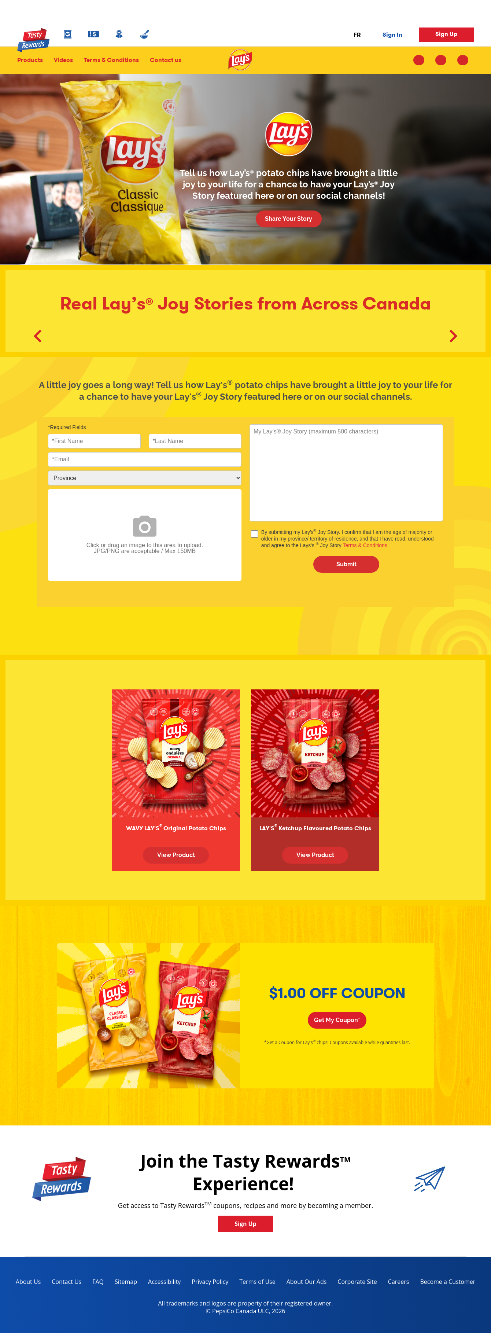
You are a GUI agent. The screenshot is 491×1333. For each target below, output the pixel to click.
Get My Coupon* (337, 1020)
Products (30, 60)
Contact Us (66, 1282)
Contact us (162, 60)
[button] (37, 337)
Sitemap (126, 1282)
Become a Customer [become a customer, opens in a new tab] (444, 1283)
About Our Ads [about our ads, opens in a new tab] (304, 1283)
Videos (63, 60)
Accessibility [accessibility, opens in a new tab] (162, 1283)
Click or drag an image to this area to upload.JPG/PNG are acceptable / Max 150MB (144, 535)
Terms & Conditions (111, 60)
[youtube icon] (463, 60)
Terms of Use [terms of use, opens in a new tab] (254, 1283)
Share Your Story (288, 218)
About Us (28, 1282)
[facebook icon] (441, 60)
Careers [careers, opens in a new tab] (396, 1283)
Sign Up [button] (446, 34)
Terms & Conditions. (365, 545)
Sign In (392, 35)
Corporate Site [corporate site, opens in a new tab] (354, 1283)
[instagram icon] (421, 60)
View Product (176, 855)
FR (357, 35)
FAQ (98, 1282)
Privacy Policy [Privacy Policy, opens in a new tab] (207, 1283)
